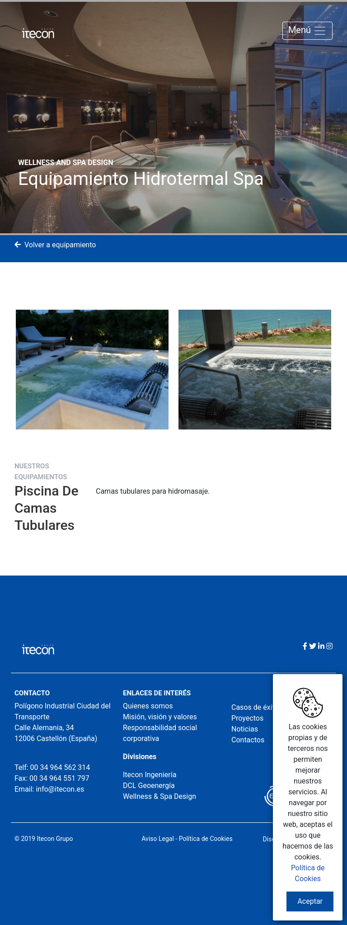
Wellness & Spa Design (159, 796)
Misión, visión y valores (160, 717)
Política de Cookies (206, 838)
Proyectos (247, 718)
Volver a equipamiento (55, 245)
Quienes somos (148, 706)
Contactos (247, 740)
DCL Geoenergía (149, 785)
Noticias (244, 729)
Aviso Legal (157, 838)
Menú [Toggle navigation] (307, 31)
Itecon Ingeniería (149, 774)
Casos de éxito (255, 707)
